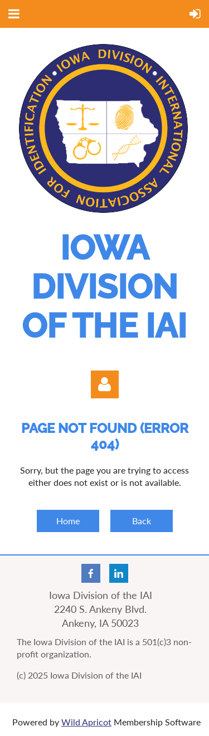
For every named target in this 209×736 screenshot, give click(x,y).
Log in (105, 384)
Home (68, 520)
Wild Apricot (86, 721)
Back (141, 520)
